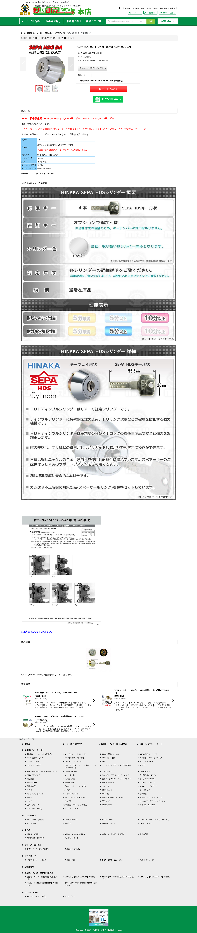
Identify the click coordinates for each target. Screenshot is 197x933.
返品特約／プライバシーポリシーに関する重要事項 (100, 81)
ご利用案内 (125, 8)
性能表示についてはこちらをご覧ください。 (39, 173)
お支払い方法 (138, 8)
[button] (23, 64)
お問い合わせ (152, 8)
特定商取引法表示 (167, 8)
